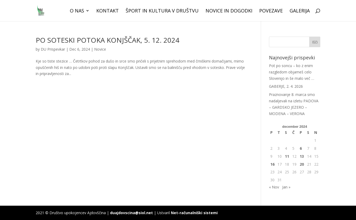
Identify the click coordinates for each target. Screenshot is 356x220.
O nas (77, 11)
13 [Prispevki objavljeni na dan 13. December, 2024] (302, 156)
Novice (100, 49)
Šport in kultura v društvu (162, 11)
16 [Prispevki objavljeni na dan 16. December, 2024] (272, 164)
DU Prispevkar (53, 49)
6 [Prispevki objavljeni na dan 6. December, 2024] (301, 148)
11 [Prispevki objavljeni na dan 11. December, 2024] (287, 156)
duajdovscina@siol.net (131, 212)
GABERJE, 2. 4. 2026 (286, 86)
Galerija (300, 11)
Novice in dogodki (229, 11)
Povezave (271, 11)
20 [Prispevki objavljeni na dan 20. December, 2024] (302, 164)
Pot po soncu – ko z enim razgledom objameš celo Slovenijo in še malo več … (291, 72)
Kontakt (107, 11)
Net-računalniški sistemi (194, 212)
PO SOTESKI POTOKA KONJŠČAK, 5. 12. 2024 (107, 40)
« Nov (274, 187)
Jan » (286, 187)
